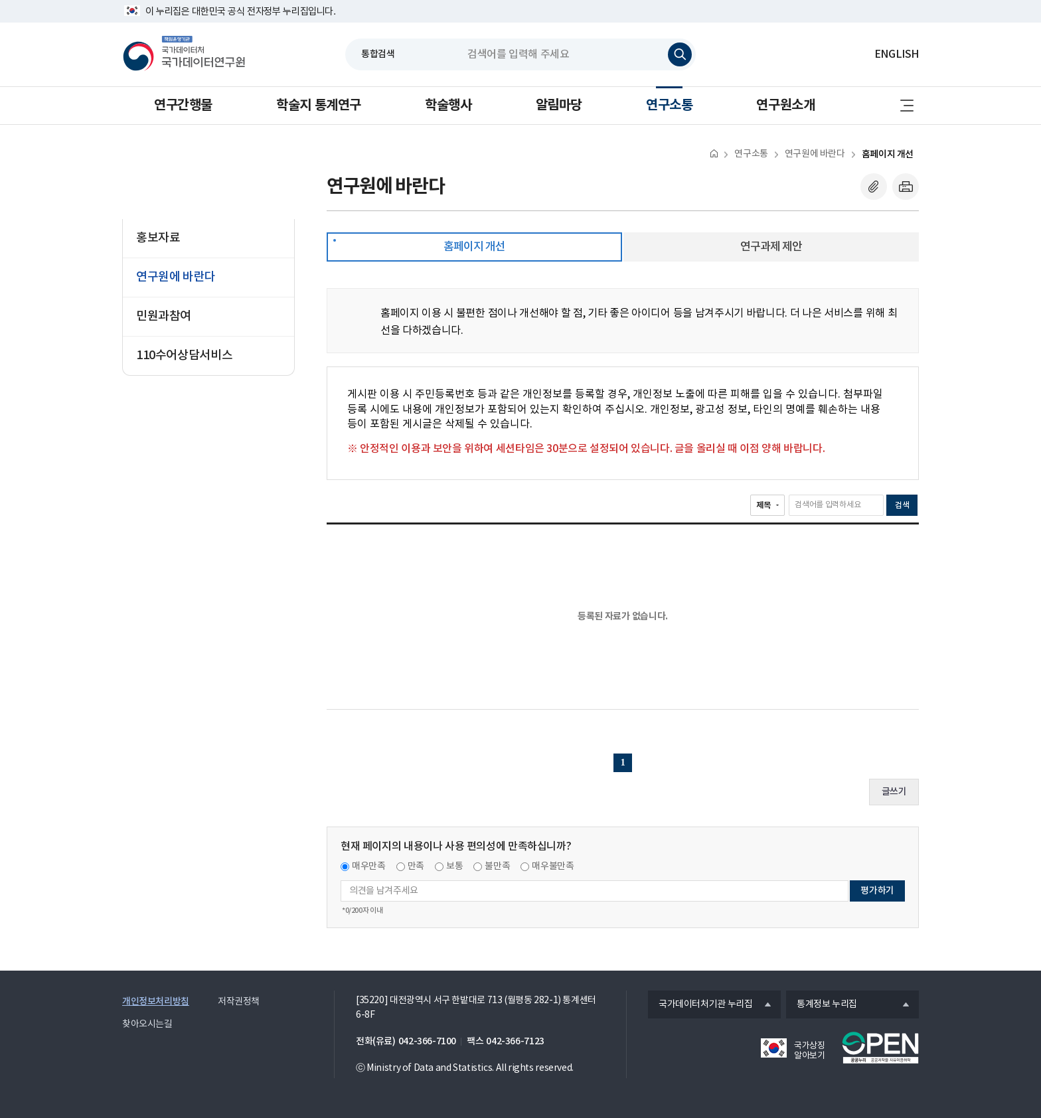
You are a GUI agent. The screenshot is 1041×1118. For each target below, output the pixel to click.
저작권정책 (239, 1002)
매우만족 (369, 866)
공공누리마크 (880, 1048)
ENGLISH (896, 54)
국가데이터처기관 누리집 (700, 1005)
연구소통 (669, 106)
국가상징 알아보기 (809, 1051)
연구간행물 (183, 106)
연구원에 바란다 (815, 154)
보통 (454, 866)
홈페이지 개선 (888, 154)
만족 (416, 866)
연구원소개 (785, 106)
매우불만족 (553, 866)
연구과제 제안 (771, 247)
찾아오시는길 (147, 1024)
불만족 (497, 866)
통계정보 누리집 (821, 1005)
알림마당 (559, 106)
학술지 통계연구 (318, 106)
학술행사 (448, 106)
